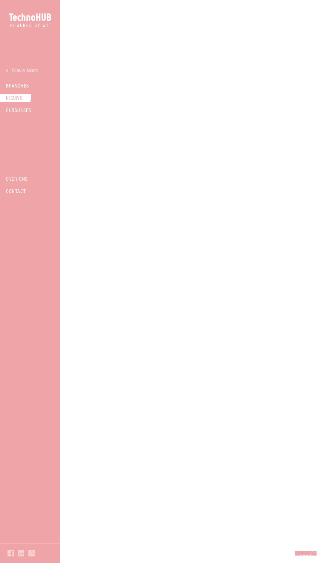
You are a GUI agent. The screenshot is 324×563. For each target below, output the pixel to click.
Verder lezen (158, 144)
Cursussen (19, 110)
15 (177, 447)
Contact (16, 191)
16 (190, 447)
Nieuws (14, 98)
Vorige (101, 447)
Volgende (219, 447)
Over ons (17, 179)
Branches (17, 85)
